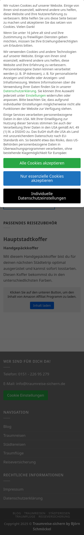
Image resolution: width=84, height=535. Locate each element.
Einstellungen (36, 95)
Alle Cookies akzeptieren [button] (42, 163)
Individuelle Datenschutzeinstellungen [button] (42, 196)
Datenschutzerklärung (19, 91)
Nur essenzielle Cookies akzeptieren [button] (42, 178)
